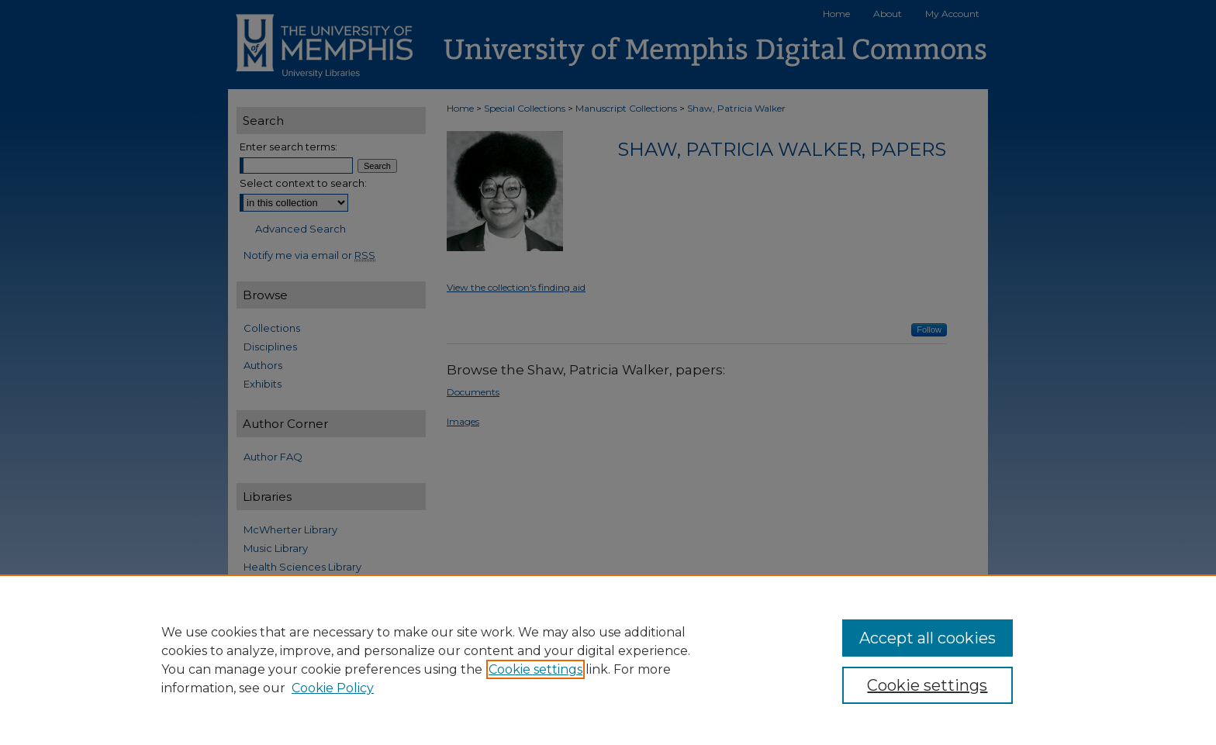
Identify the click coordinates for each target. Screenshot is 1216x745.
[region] (608, 659)
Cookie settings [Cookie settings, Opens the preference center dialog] (927, 685)
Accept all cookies (927, 638)
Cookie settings (535, 669)
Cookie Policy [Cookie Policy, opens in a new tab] (333, 688)
